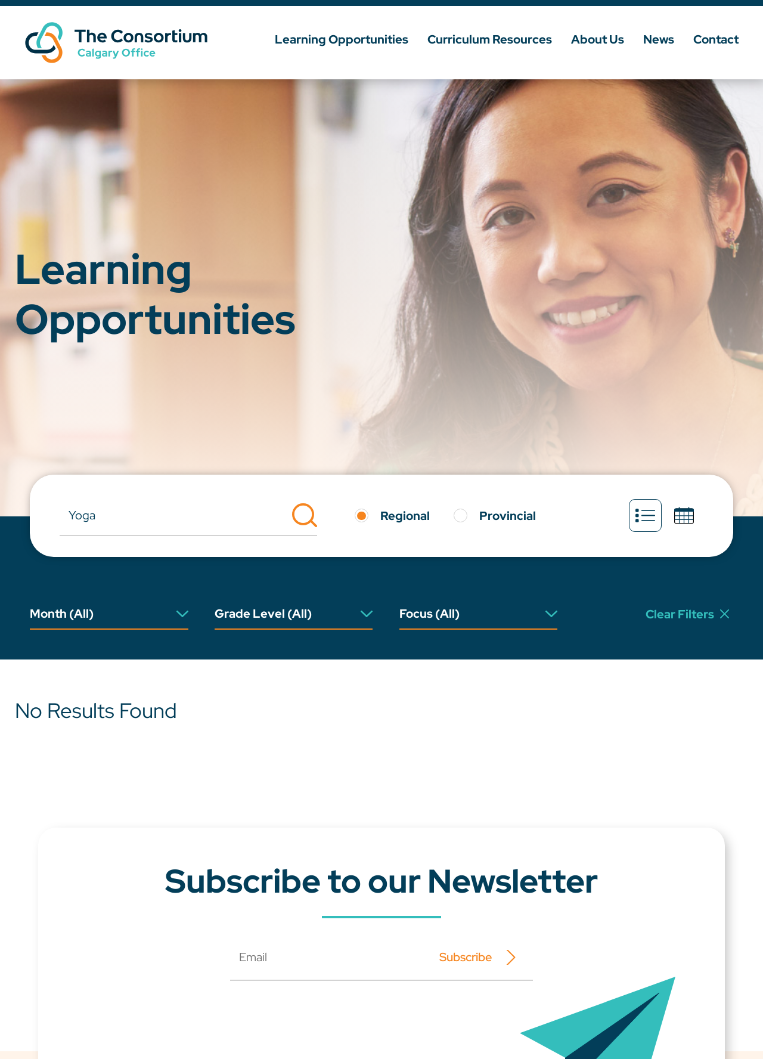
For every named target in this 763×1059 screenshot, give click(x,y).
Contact (716, 39)
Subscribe (465, 957)
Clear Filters (687, 614)
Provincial (507, 516)
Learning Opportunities (341, 39)
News (658, 39)
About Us (597, 39)
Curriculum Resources (489, 39)
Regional (405, 516)
